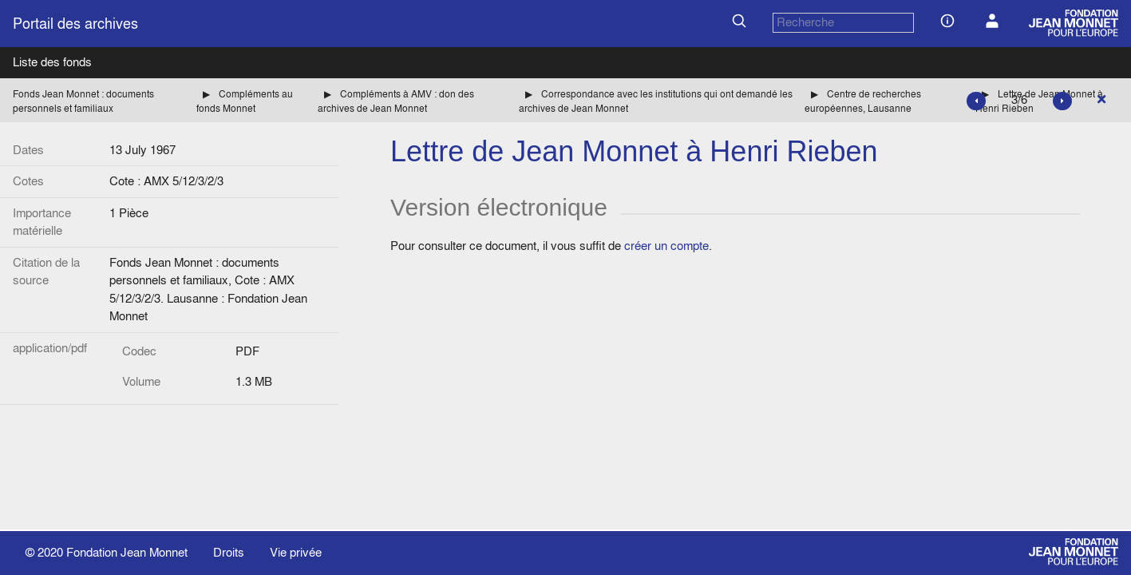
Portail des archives (75, 24)
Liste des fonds (52, 62)
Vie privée (296, 552)
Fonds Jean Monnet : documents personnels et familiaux (83, 101)
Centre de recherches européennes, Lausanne (863, 101)
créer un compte (666, 245)
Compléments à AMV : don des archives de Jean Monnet (396, 101)
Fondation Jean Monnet (127, 552)
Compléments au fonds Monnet (244, 101)
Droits (228, 552)
